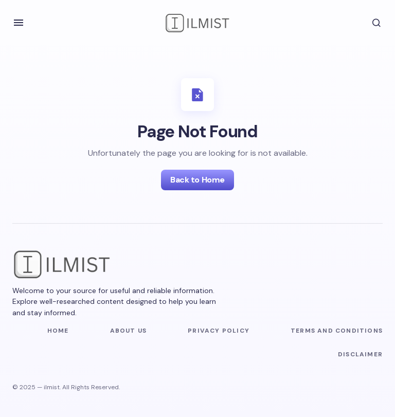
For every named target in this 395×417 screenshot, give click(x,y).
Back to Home (197, 179)
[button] (18, 22)
